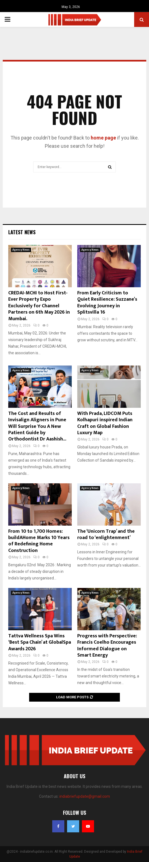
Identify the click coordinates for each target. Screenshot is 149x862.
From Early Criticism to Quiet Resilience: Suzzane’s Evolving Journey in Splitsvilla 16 (107, 302)
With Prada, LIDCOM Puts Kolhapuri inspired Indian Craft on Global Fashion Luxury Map (105, 423)
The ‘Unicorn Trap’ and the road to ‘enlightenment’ (106, 534)
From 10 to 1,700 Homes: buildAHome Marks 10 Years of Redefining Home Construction (39, 541)
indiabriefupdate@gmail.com (84, 796)
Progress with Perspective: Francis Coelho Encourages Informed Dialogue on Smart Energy (107, 645)
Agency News (21, 249)
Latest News (21, 232)
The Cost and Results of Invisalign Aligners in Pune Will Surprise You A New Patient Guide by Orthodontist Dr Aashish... (37, 426)
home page (103, 138)
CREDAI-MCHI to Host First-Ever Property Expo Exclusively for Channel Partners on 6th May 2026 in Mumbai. (39, 306)
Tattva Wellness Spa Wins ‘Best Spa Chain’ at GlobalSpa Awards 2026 (39, 642)
